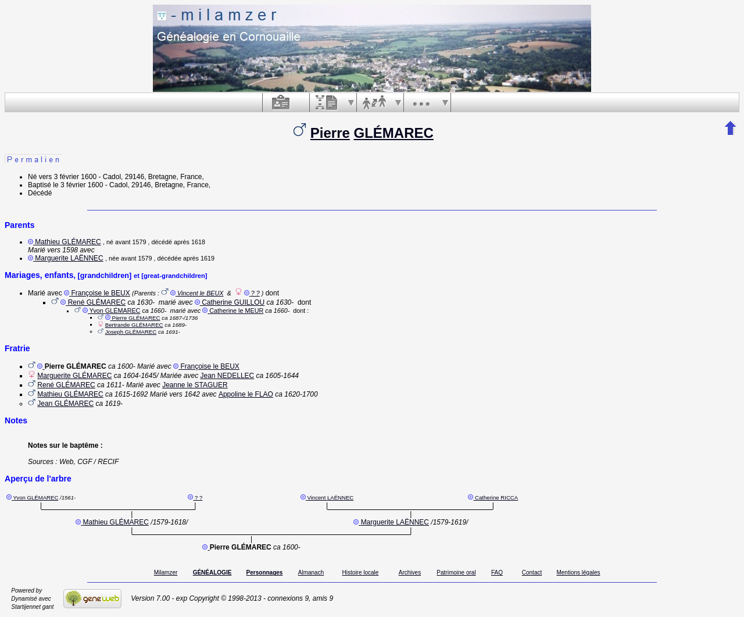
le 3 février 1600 (78, 185)
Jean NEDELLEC (228, 376)
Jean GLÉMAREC (65, 404)
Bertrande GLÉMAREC (134, 325)
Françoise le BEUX (100, 293)
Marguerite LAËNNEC (69, 258)
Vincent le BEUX (200, 293)
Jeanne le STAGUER (195, 385)
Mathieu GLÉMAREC (68, 242)
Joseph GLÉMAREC (131, 332)
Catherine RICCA (496, 497)
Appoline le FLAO (246, 394)
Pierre (330, 133)
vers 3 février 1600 (67, 177)
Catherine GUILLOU (233, 302)
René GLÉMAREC (97, 302)
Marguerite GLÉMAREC (74, 376)
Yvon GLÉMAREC (115, 310)
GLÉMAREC (394, 133)
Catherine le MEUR (236, 310)
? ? (255, 293)
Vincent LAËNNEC (330, 497)
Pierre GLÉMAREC (136, 318)
